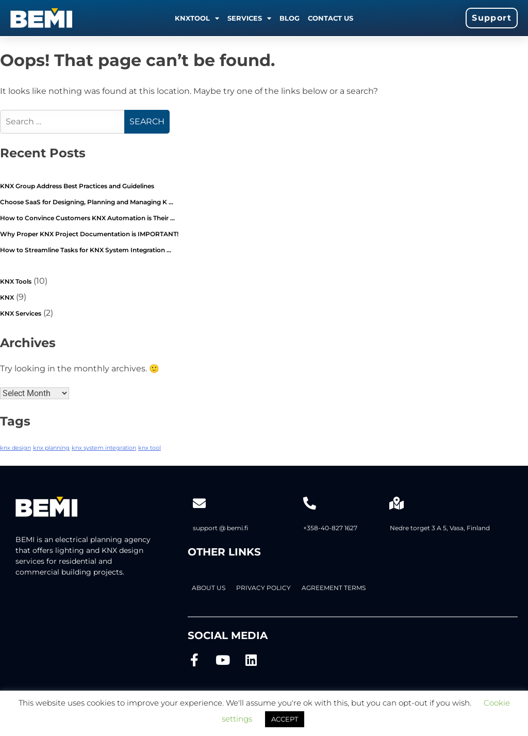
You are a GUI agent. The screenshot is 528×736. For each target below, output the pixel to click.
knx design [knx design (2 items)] (15, 448)
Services (249, 18)
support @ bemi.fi (220, 528)
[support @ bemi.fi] (199, 503)
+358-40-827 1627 (330, 528)
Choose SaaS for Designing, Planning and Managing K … (86, 202)
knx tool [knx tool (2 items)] (149, 448)
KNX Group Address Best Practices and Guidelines (77, 186)
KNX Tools (15, 281)
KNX (7, 297)
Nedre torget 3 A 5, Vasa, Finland (440, 528)
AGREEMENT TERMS (334, 588)
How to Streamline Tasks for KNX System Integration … (85, 250)
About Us (208, 588)
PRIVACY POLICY (263, 588)
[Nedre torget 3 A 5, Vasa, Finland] (396, 503)
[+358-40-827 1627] (309, 503)
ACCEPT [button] (284, 719)
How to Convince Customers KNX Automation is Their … (87, 218)
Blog (289, 18)
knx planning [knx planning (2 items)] (51, 448)
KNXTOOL (197, 18)
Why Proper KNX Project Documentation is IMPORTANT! (89, 234)
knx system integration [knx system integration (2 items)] (104, 448)
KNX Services (20, 313)
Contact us (330, 18)
